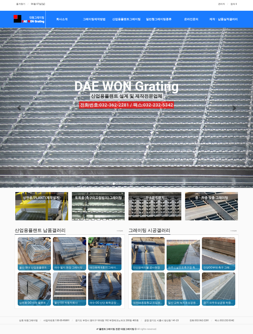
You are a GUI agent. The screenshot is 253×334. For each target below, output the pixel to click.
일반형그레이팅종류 (158, 19)
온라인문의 (191, 19)
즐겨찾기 (20, 4)
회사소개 (62, 19)
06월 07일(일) (38, 4)
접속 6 (234, 4)
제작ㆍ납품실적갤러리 (223, 19)
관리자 (221, 4)
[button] (19, 108)
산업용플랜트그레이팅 (126, 19)
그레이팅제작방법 (94, 19)
